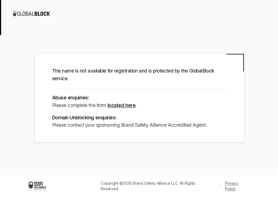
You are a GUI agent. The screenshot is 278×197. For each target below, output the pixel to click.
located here (122, 105)
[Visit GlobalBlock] (35, 14)
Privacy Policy (231, 186)
